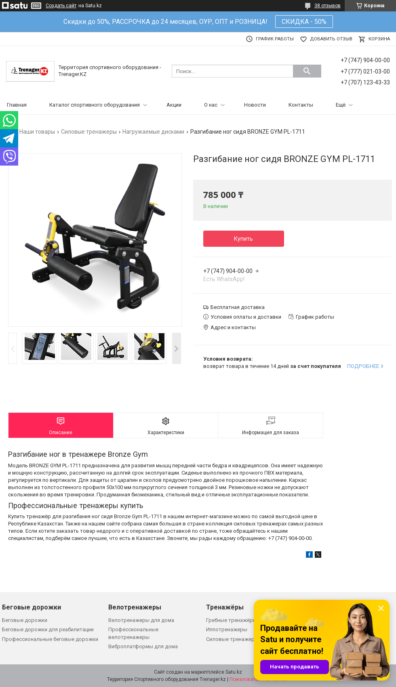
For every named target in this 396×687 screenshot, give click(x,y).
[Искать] (307, 71)
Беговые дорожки (24, 620)
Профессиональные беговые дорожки (50, 639)
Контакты (301, 105)
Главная (17, 105)
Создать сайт (61, 5)
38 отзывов (327, 5)
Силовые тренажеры (89, 131)
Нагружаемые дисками (153, 131)
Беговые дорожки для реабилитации (48, 629)
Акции (173, 105)
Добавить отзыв (331, 39)
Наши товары (37, 131)
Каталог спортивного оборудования (94, 105)
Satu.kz (233, 672)
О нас (210, 105)
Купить (243, 238)
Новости (255, 105)
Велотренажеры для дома (141, 620)
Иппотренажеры (226, 629)
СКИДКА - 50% (304, 21)
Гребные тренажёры (231, 620)
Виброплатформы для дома (143, 646)
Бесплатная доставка (238, 307)
